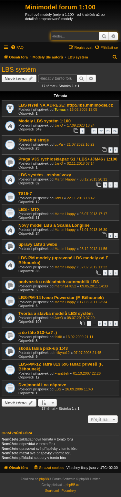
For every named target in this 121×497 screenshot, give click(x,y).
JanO (59, 125)
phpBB (44, 479)
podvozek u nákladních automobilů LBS (58, 281)
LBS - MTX (29, 209)
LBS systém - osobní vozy (44, 174)
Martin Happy (65, 179)
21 (94, 131)
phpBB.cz (72, 485)
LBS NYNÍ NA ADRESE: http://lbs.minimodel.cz (65, 105)
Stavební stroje (33, 140)
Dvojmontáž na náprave (42, 384)
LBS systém (19, 69)
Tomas (60, 109)
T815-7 (25, 193)
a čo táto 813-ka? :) (37, 332)
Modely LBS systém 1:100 (44, 121)
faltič (58, 337)
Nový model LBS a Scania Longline (54, 225)
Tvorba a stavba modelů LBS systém (55, 313)
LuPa (59, 144)
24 (114, 131)
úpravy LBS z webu (37, 244)
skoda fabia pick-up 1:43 (43, 348)
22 (101, 131)
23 (107, 131)
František (62, 373)
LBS (58, 389)
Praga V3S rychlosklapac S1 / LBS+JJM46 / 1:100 (67, 159)
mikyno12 (62, 353)
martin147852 (65, 286)
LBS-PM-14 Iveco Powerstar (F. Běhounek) (61, 297)
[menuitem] (17, 47)
